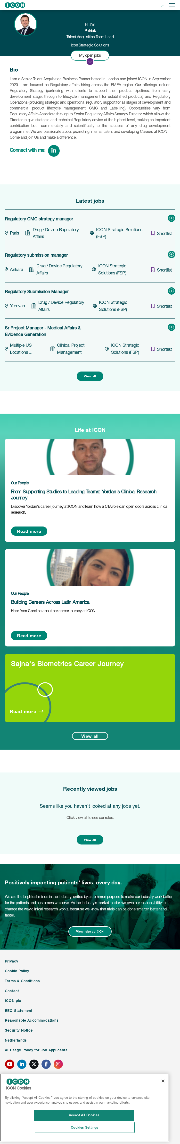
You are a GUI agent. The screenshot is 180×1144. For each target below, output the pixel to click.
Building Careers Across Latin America (50, 602)
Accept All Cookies (84, 1115)
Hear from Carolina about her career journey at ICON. (53, 610)
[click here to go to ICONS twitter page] (34, 1064)
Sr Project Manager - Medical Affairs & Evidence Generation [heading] (43, 331)
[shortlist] (160, 232)
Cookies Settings (84, 1127)
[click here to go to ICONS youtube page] (10, 1064)
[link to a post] (90, 457)
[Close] (163, 1081)
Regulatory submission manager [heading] (36, 255)
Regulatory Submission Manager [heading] (37, 291)
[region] (84, 1108)
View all (90, 376)
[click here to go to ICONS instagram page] (58, 1064)
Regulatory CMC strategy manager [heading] (39, 218)
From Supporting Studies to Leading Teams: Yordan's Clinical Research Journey (83, 495)
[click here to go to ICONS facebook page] (46, 1064)
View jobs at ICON (90, 931)
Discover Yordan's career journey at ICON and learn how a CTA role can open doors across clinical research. (89, 509)
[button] (162, 5)
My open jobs (90, 55)
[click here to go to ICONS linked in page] (22, 1064)
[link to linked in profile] (35, 150)
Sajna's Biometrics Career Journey (67, 664)
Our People (20, 483)
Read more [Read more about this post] (29, 531)
